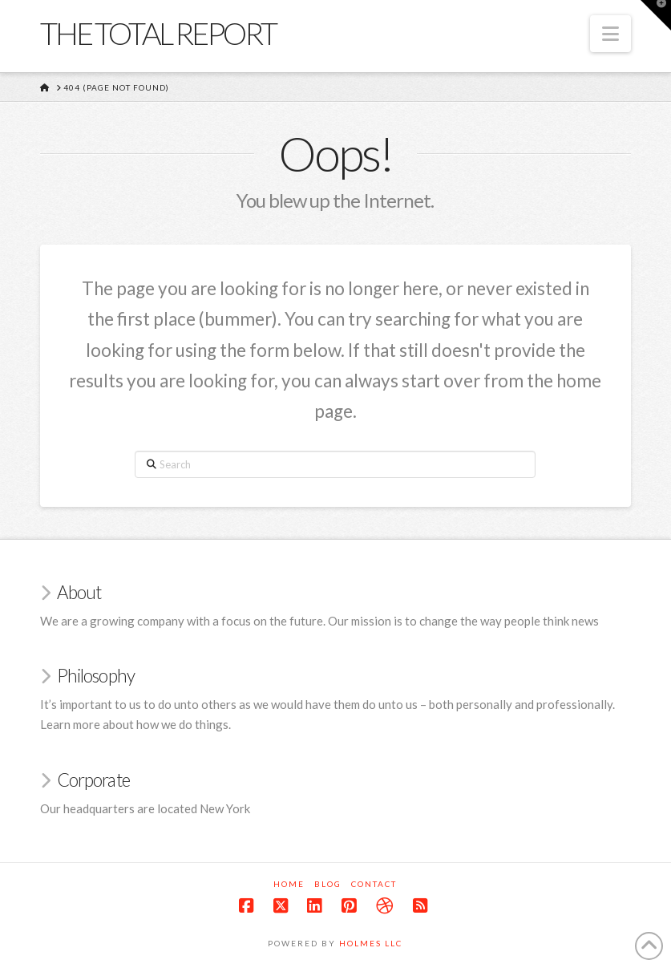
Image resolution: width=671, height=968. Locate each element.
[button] (610, 33)
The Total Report (158, 33)
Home (289, 884)
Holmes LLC (370, 943)
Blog (328, 884)
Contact (374, 884)
